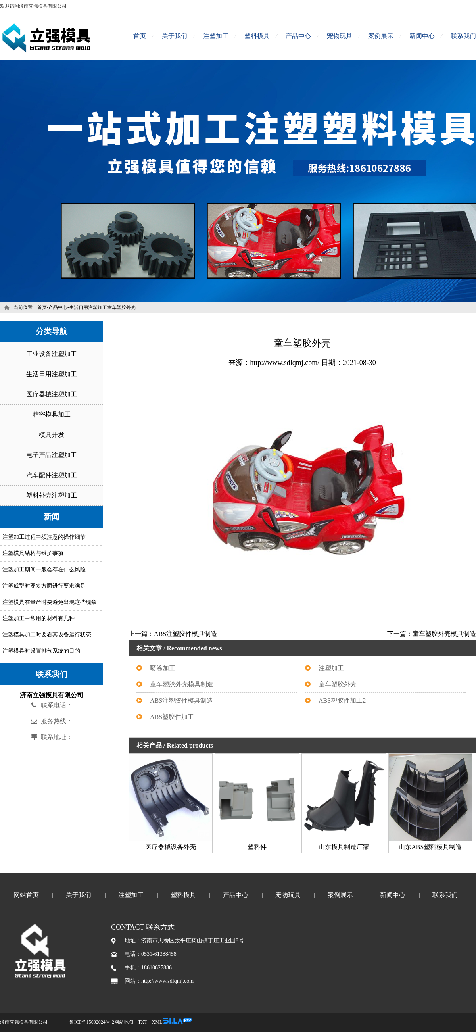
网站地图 (123, 1022)
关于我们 (174, 36)
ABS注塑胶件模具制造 (181, 700)
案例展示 (380, 36)
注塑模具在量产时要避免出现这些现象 (49, 602)
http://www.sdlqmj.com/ (284, 363)
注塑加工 (215, 36)
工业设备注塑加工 (51, 353)
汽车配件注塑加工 (51, 475)
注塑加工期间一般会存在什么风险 (44, 570)
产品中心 (298, 36)
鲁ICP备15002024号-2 (91, 1022)
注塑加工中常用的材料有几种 (38, 618)
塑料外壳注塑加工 (51, 495)
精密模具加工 (52, 414)
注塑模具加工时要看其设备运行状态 (46, 635)
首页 (139, 36)
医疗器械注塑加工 (51, 394)
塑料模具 (257, 36)
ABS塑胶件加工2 (342, 700)
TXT (142, 1022)
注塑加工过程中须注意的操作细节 (44, 537)
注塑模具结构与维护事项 (32, 553)
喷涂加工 (162, 668)
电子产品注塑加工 (51, 455)
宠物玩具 (339, 36)
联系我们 (463, 36)
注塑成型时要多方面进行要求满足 (44, 586)
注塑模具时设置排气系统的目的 (41, 651)
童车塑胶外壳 (338, 684)
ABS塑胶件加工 (172, 716)
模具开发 (51, 434)
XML (157, 1022)
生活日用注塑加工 (88, 307)
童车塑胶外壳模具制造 (181, 684)
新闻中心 (422, 36)
